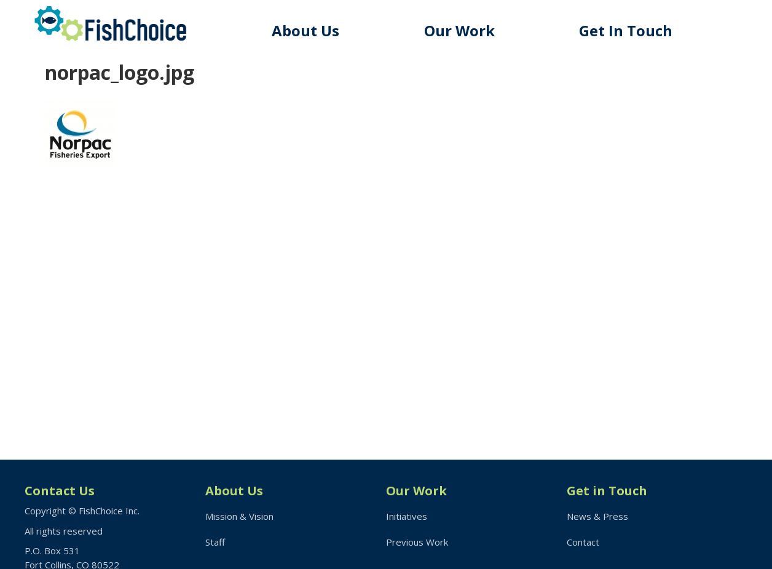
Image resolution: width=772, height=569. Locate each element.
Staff (215, 542)
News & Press (597, 516)
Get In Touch (625, 30)
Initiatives (406, 516)
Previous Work (417, 542)
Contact (583, 542)
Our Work (459, 30)
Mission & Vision (239, 516)
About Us (305, 30)
